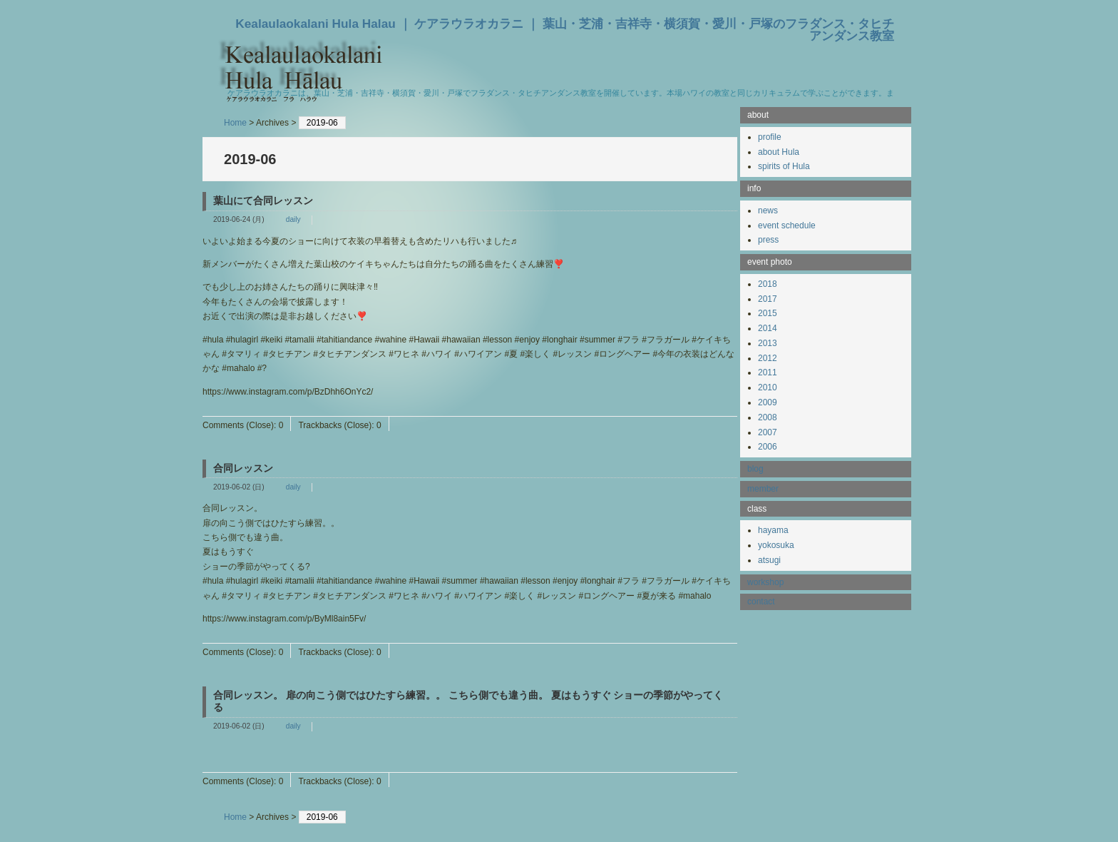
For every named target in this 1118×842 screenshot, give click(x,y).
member (763, 489)
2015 (767, 313)
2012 (767, 358)
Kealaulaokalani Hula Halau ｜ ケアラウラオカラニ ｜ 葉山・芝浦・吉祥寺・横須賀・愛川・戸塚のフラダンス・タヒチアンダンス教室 (564, 29)
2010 (767, 387)
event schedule (787, 225)
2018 (767, 284)
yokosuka (776, 545)
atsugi (769, 560)
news (768, 210)
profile (769, 137)
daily (293, 219)
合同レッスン (243, 468)
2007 (767, 432)
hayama (773, 530)
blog (755, 469)
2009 (767, 402)
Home (235, 123)
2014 (767, 328)
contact (761, 602)
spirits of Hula (784, 166)
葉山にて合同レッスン (263, 200)
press (768, 240)
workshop (765, 582)
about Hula (778, 152)
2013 (767, 343)
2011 (767, 372)
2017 (767, 299)
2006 (767, 447)
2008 (767, 417)
